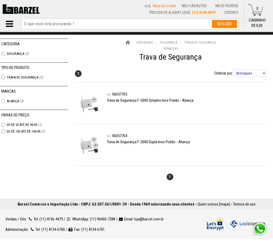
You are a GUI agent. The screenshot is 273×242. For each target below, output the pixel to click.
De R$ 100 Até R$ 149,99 (26, 131)
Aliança (15, 101)
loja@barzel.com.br (149, 219)
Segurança (18, 54)
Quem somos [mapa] (214, 204)
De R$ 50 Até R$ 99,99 (24, 125)
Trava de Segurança (25, 77)
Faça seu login (164, 6)
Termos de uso (244, 204)
